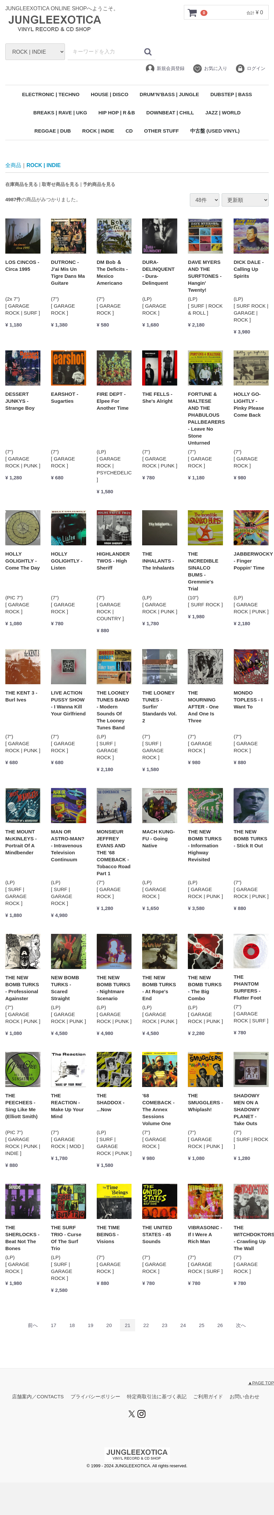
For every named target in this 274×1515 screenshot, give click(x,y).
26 (220, 1325)
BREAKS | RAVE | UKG (60, 112)
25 (201, 1325)
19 (90, 1325)
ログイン (250, 69)
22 (146, 1325)
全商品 (13, 165)
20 (109, 1325)
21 (128, 1325)
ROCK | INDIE (98, 131)
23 (164, 1325)
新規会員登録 (165, 69)
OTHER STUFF (161, 131)
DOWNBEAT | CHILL (170, 112)
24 (183, 1325)
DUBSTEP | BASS (231, 94)
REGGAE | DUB (52, 131)
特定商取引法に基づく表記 (157, 1397)
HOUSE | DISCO (109, 94)
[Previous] (33, 1325)
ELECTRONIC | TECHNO (50, 94)
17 (53, 1325)
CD (129, 131)
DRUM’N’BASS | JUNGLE (169, 94)
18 (72, 1325)
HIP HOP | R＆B (116, 112)
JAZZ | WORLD (223, 112)
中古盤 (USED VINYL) (215, 131)
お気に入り (209, 69)
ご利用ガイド (208, 1397)
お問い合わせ (244, 1397)
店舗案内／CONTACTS (38, 1397)
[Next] (241, 1325)
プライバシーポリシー (95, 1397)
